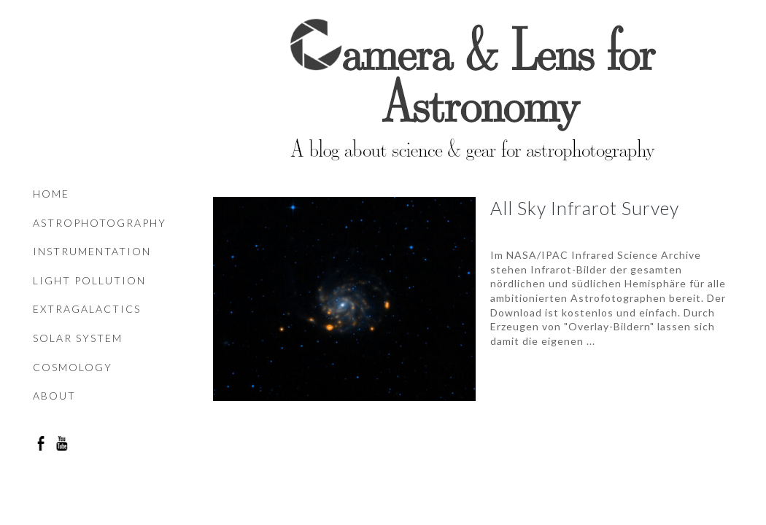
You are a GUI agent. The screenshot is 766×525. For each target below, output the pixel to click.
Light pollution (89, 280)
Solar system (78, 338)
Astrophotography (99, 223)
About (54, 395)
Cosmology (72, 367)
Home (51, 193)
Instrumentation (92, 251)
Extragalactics (87, 309)
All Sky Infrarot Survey (584, 208)
